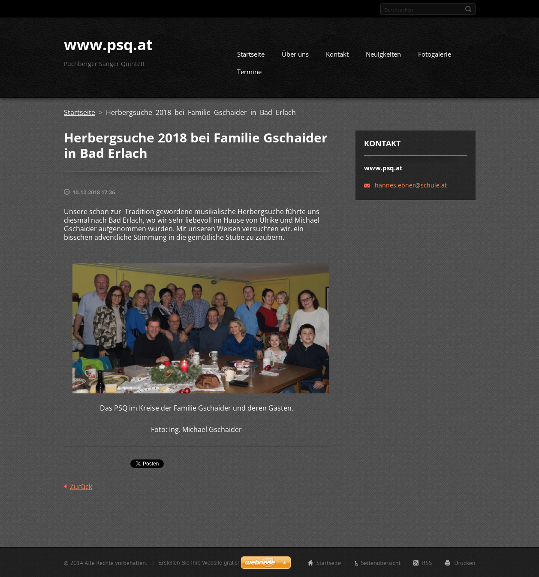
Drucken (464, 562)
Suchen (468, 9)
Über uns (295, 54)
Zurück (81, 486)
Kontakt (337, 54)
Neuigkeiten (383, 54)
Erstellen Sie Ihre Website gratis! (198, 562)
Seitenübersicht (380, 562)
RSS (427, 562)
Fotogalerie (434, 54)
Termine (249, 71)
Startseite (251, 54)
